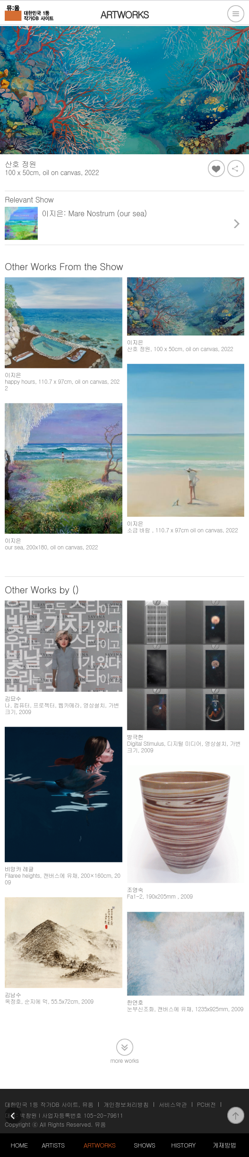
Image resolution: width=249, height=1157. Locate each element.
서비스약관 (173, 1104)
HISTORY (183, 1144)
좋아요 (216, 168)
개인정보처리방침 (126, 1104)
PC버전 (206, 1104)
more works (125, 1066)
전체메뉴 (235, 13)
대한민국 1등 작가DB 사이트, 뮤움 (49, 1104)
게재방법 (224, 1144)
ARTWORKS (99, 1144)
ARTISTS (53, 1144)
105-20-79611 (103, 1115)
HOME (19, 1144)
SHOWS (144, 1144)
